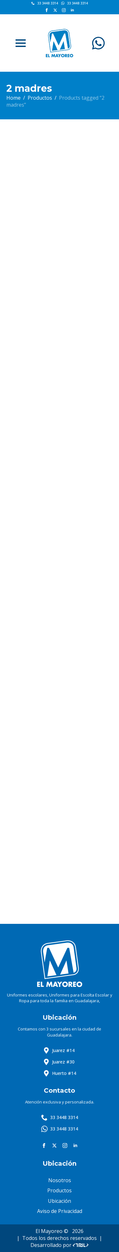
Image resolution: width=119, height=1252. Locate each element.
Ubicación (59, 1200)
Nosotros (59, 1180)
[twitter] (55, 10)
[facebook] (46, 10)
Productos (40, 97)
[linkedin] (72, 10)
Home (13, 97)
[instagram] (63, 10)
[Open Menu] (21, 43)
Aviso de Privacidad (59, 1211)
